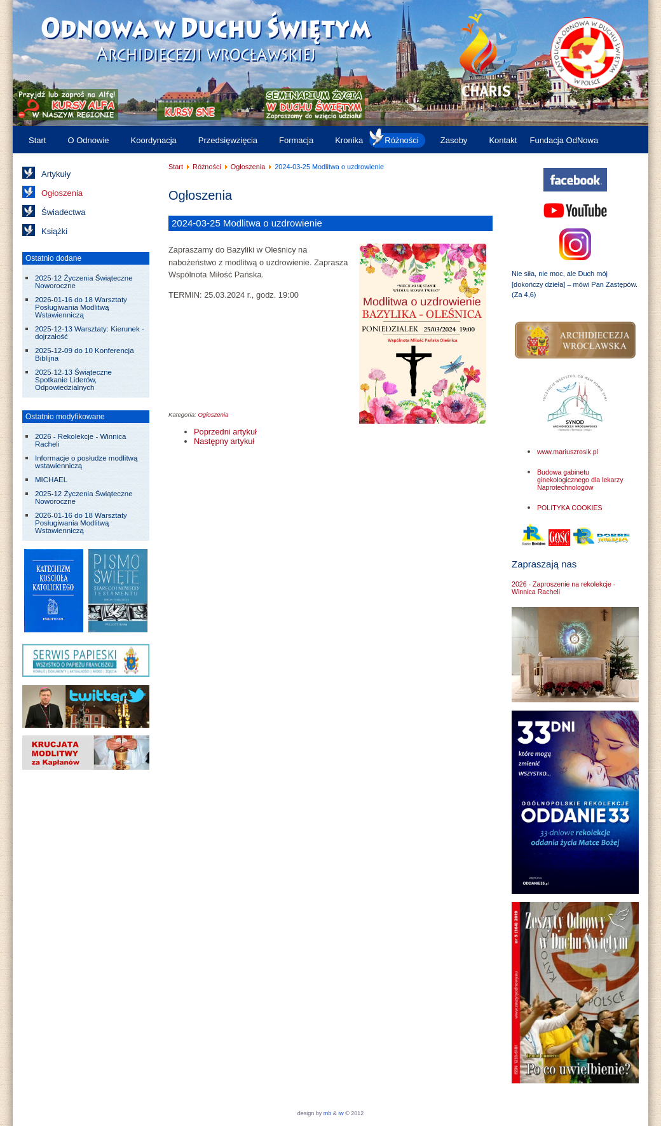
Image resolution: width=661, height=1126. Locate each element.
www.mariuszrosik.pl (567, 451)
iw (340, 1113)
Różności (401, 140)
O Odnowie (88, 140)
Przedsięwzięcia (227, 140)
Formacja (296, 140)
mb (328, 1113)
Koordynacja (154, 140)
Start (37, 140)
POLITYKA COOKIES (570, 507)
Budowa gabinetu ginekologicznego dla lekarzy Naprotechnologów (580, 479)
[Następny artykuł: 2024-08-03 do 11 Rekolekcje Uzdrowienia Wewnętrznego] (224, 441)
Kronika (349, 140)
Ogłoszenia (62, 193)
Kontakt (503, 140)
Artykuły (56, 174)
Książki (54, 231)
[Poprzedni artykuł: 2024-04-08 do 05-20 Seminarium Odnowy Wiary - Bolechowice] (225, 431)
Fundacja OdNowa (563, 140)
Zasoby (454, 140)
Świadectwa (63, 212)
